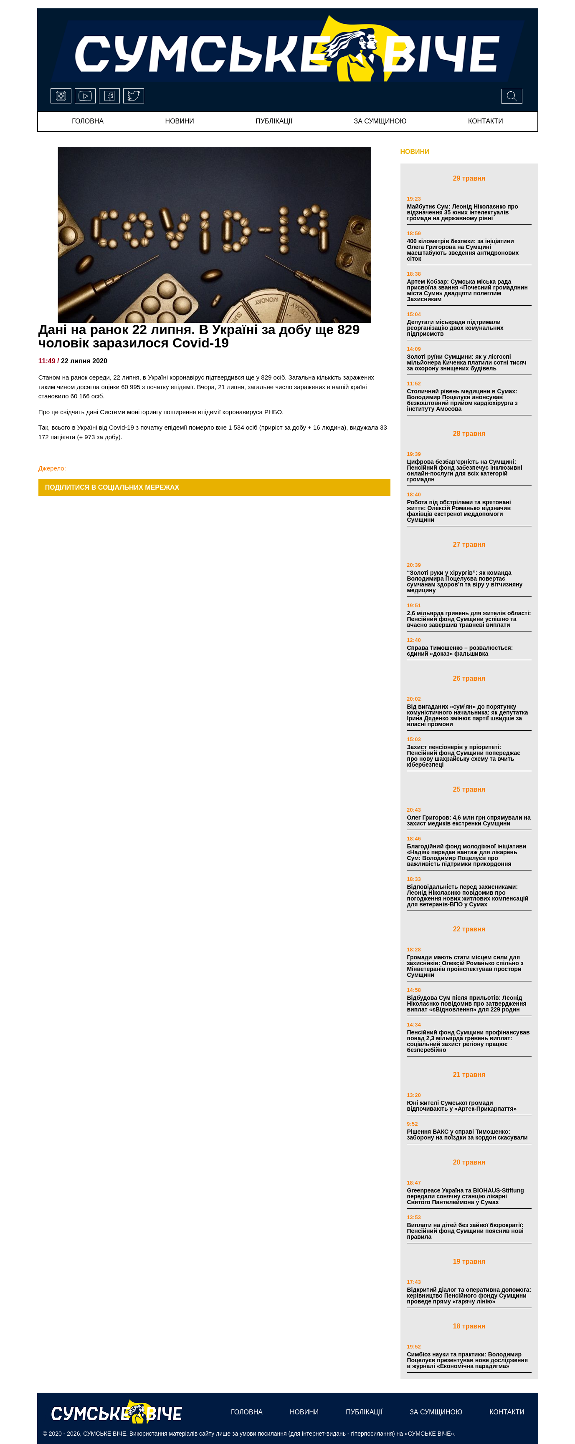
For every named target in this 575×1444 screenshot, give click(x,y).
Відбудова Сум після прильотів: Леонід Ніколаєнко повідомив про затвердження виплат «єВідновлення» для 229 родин (467, 1003)
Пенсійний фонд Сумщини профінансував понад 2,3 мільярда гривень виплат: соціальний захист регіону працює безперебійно (468, 1041)
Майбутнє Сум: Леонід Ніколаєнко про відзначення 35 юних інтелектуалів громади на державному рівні (462, 212)
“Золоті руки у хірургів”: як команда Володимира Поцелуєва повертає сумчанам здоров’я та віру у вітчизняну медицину (465, 581)
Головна (88, 121)
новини (179, 121)
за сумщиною (380, 121)
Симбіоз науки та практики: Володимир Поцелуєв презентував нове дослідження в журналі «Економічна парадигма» (467, 1360)
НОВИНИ (415, 151)
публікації (274, 121)
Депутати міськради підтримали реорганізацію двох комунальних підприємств (455, 328)
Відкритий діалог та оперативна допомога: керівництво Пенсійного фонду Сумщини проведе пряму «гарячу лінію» (469, 1295)
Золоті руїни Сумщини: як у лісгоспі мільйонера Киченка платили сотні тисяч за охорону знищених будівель (467, 362)
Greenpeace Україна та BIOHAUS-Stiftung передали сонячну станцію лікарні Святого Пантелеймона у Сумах (465, 1196)
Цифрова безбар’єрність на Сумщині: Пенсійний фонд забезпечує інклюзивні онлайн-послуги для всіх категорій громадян (464, 470)
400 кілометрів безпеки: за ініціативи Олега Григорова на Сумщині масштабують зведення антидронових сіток (463, 250)
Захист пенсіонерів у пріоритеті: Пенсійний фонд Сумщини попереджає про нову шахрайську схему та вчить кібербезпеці (464, 756)
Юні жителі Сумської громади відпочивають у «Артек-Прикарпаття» (462, 1105)
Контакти (485, 121)
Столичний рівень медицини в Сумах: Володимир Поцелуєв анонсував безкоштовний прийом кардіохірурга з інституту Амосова (462, 400)
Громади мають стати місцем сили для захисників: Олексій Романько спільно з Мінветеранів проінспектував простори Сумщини (465, 966)
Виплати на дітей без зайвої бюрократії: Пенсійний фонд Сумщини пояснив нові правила (465, 1231)
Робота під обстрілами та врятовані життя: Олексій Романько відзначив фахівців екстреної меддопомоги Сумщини (459, 511)
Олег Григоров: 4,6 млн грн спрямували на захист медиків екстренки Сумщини (469, 820)
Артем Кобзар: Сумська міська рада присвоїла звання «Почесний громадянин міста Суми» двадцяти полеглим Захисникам (467, 290)
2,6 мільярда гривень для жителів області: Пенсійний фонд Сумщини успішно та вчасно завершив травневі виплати (469, 619)
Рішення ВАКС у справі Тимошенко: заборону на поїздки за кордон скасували (467, 1134)
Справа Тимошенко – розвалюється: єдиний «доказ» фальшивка (460, 650)
